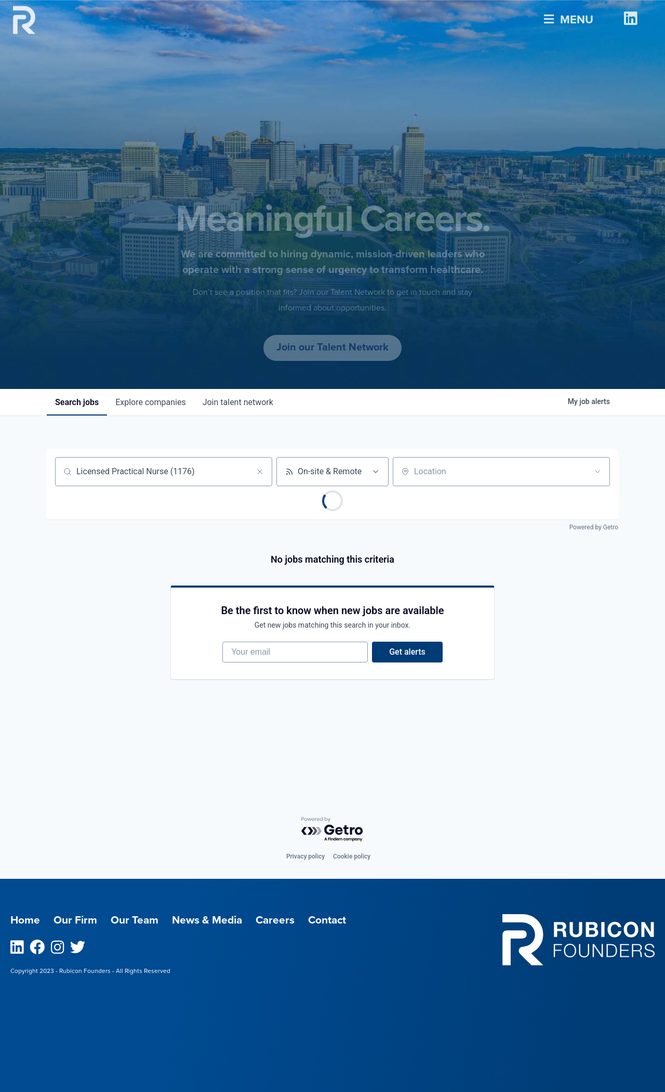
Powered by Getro (593, 527)
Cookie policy (351, 856)
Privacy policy (305, 856)
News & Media (207, 920)
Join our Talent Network (332, 347)
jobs (77, 402)
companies (150, 402)
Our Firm (75, 920)
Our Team (134, 920)
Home (25, 920)
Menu (568, 17)
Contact (327, 920)
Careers (275, 920)
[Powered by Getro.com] (332, 829)
